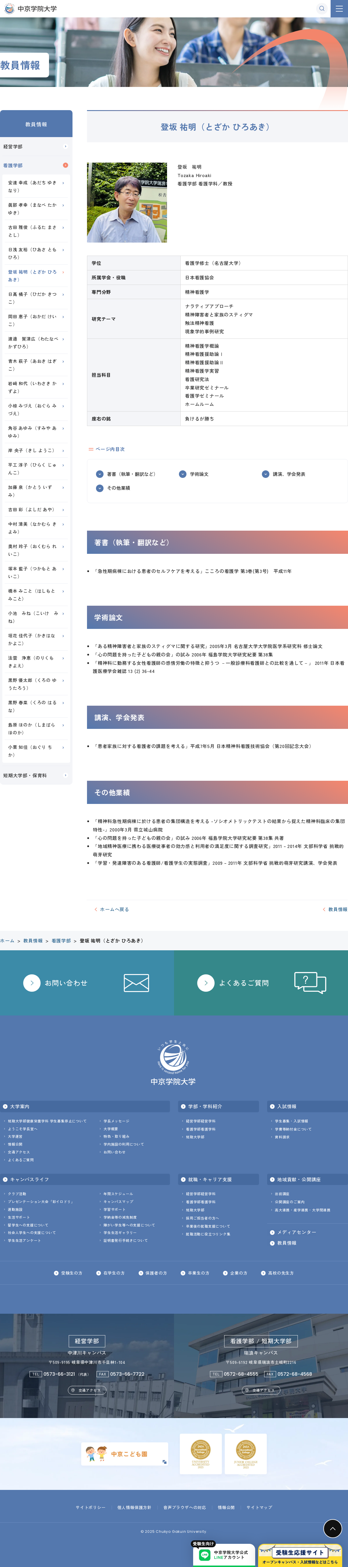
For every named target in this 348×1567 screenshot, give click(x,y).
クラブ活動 (17, 1193)
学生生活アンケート (24, 1240)
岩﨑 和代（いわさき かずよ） (32, 387)
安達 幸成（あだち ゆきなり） (32, 186)
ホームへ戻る (114, 909)
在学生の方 (114, 1273)
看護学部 (13, 165)
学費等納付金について (293, 1128)
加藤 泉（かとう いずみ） (30, 491)
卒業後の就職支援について (208, 1226)
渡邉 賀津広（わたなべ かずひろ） (35, 343)
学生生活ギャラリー (120, 1232)
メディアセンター (296, 1232)
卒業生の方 (198, 1273)
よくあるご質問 (21, 1159)
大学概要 (111, 1128)
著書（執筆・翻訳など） (132, 473)
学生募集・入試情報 (291, 1120)
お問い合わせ (115, 1151)
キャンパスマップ (118, 1201)
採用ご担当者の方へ (202, 1217)
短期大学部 (195, 1136)
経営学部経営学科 (200, 1120)
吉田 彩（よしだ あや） (32, 509)
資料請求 (282, 1136)
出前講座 (282, 1193)
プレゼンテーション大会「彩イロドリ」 (41, 1201)
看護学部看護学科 (200, 1128)
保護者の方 (156, 1273)
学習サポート (115, 1209)
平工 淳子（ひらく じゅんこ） (32, 469)
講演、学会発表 (289, 473)
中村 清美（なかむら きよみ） (32, 528)
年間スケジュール (118, 1193)
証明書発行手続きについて (126, 1240)
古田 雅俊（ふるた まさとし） (32, 231)
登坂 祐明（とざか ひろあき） (32, 276)
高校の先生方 (281, 1273)
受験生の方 (71, 1273)
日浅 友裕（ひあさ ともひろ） (32, 253)
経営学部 (13, 146)
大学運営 (15, 1136)
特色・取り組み (117, 1136)
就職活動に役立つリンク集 (208, 1233)
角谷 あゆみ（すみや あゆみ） (32, 432)
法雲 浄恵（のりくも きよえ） (33, 662)
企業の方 (238, 1273)
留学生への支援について (28, 1224)
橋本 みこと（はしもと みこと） (31, 595)
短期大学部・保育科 (25, 775)
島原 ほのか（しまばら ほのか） (31, 729)
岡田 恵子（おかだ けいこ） (32, 320)
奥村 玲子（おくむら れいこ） (32, 550)
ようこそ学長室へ (22, 1128)
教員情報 (36, 124)
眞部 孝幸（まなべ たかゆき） (32, 209)
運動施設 (15, 1209)
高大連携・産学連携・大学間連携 (303, 1209)
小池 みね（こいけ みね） (33, 617)
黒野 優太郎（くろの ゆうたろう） (32, 684)
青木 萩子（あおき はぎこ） (32, 365)
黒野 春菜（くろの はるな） (32, 706)
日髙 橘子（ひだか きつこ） (32, 298)
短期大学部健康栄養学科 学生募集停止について (47, 1120)
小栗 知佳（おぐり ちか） (30, 751)
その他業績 (118, 487)
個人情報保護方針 (134, 1507)
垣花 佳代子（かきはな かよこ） (31, 639)
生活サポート (19, 1217)
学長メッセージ (117, 1120)
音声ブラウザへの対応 (184, 1507)
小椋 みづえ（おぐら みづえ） (32, 409)
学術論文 (199, 473)
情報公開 (15, 1144)
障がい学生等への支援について (129, 1224)
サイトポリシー (91, 1507)
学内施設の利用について (124, 1144)
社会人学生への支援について (32, 1232)
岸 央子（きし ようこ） (32, 450)
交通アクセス (19, 1151)
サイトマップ (259, 1507)
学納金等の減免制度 (120, 1217)
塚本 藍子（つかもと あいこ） (32, 572)
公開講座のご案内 (289, 1201)
